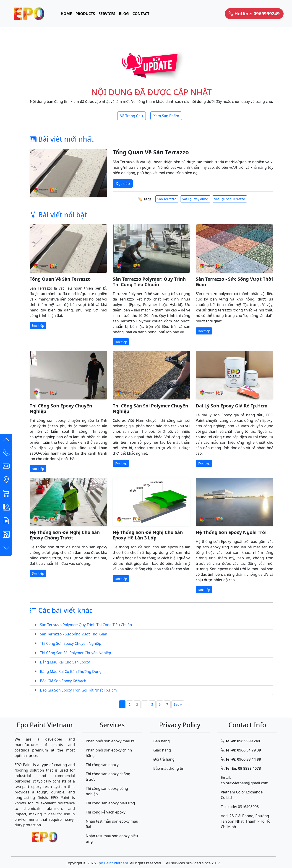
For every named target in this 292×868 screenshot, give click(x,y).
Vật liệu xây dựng (195, 199)
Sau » (178, 704)
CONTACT (141, 13)
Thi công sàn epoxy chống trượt (108, 776)
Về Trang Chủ (131, 115)
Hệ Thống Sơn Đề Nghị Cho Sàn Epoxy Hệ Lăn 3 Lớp (148, 535)
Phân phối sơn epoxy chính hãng (109, 753)
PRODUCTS (85, 13)
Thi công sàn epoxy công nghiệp (107, 791)
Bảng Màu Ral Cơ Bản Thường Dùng (68, 671)
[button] (6, 440)
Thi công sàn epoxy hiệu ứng (110, 803)
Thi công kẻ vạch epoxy (105, 812)
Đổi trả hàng (164, 759)
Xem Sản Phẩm (166, 115)
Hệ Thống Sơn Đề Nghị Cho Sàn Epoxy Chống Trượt (65, 535)
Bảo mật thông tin (168, 768)
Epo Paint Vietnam (112, 862)
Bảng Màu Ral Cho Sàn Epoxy (62, 662)
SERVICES (107, 13)
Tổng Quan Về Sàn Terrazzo (151, 152)
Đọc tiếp (123, 183)
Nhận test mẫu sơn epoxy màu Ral (112, 824)
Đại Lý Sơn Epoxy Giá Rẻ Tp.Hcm (231, 406)
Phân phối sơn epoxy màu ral (111, 741)
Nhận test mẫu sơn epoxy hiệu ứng (112, 838)
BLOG (124, 13)
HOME (66, 13)
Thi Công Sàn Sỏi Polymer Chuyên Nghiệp (150, 408)
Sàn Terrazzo (166, 199)
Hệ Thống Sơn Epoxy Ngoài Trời (231, 532)
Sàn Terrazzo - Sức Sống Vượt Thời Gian (234, 282)
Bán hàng (161, 741)
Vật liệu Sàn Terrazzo (229, 199)
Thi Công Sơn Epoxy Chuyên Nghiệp (61, 408)
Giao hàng (162, 750)
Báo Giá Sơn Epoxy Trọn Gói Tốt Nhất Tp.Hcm (75, 690)
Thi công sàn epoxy (102, 764)
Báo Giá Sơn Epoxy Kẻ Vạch (60, 680)
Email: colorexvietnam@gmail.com (245, 780)
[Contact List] (6, 453)
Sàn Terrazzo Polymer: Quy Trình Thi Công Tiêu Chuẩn (149, 282)
